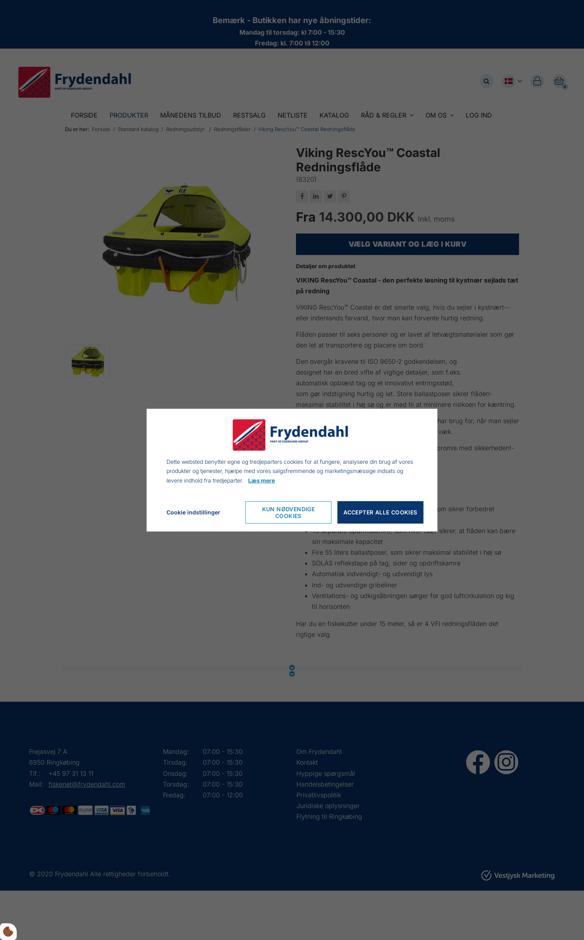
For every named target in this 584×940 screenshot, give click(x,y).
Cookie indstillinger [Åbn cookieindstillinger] (193, 512)
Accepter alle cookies (380, 512)
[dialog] (292, 469)
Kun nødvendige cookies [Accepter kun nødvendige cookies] (288, 512)
